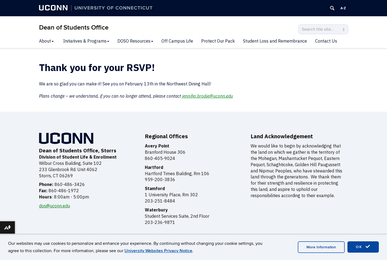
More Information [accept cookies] (321, 247)
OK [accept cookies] (363, 246)
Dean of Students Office (73, 27)
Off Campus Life (177, 41)
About (46, 41)
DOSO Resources (135, 41)
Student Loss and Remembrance (275, 41)
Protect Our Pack (218, 41)
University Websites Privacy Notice (158, 250)
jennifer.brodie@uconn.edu (207, 96)
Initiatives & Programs (86, 41)
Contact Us (326, 41)
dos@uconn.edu (54, 205)
